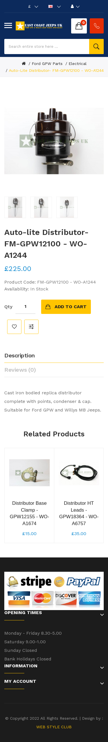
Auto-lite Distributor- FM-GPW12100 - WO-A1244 (56, 70)
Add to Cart (71, 306)
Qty (8, 306)
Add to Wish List (14, 327)
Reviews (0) (20, 369)
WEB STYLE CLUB (54, 727)
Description (19, 355)
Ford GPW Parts (47, 63)
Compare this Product (31, 327)
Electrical (78, 63)
